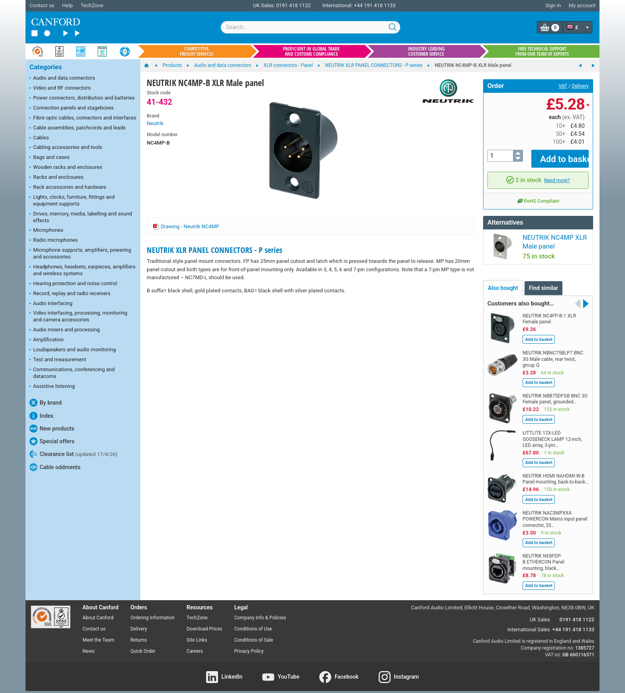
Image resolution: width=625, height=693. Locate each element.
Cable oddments (55, 467)
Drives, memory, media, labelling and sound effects (80, 217)
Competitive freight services (196, 51)
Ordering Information (152, 612)
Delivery (580, 86)
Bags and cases (49, 157)
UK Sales (540, 614)
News (88, 645)
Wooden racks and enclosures (65, 167)
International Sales (528, 623)
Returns (138, 634)
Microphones (46, 230)
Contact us (42, 5)
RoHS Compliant (538, 195)
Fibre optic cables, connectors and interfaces (82, 118)
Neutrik (155, 123)
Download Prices (204, 623)
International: (337, 5)
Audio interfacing (51, 303)
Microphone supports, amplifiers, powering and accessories (80, 253)
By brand (45, 403)
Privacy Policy (249, 645)
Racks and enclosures (56, 177)
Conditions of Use (253, 623)
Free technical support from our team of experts (542, 51)
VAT (563, 86)
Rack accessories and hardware (67, 187)
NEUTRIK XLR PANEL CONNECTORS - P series (214, 250)
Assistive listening (52, 386)
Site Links (197, 634)
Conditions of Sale (253, 634)
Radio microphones (53, 240)
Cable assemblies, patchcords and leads (77, 128)
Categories (45, 67)
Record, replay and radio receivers (69, 294)
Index (41, 416)
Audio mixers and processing (64, 330)
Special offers (52, 441)
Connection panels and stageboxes (71, 108)
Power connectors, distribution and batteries (82, 98)
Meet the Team (98, 634)
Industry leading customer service (426, 51)
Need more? (557, 174)
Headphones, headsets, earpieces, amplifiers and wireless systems (82, 270)
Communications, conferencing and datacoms (72, 372)
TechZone (92, 5)
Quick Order (142, 645)
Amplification (46, 340)
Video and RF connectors (59, 88)
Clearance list (73, 454)
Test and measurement (57, 360)
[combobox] (310, 27)
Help (67, 5)
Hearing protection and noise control (73, 284)
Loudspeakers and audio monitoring (72, 350)
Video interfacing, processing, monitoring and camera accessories (78, 316)
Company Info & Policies (260, 612)
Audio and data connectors (62, 78)
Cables (39, 138)
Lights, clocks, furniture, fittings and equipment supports (71, 200)
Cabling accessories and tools (65, 147)
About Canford (98, 612)
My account (582, 5)
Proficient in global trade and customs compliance (311, 51)
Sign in (553, 5)
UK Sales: (264, 5)
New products (51, 429)
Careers (195, 645)
